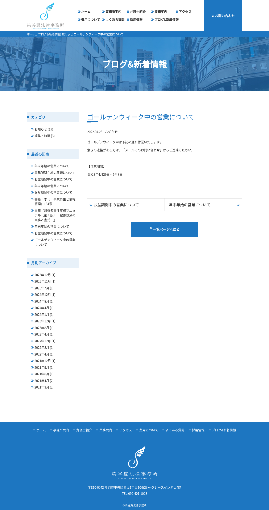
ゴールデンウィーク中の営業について (54, 242)
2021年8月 (44, 374)
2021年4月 (44, 380)
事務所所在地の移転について (54, 172)
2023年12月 (44, 321)
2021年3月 (44, 387)
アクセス (185, 11)
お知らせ (111, 131)
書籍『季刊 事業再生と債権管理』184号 (54, 201)
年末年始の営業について (51, 166)
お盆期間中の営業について (53, 179)
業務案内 (160, 11)
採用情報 (136, 19)
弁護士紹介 (138, 11)
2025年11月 (44, 281)
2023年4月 (44, 334)
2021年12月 (44, 360)
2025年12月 (44, 274)
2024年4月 (44, 307)
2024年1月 (44, 314)
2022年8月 (44, 347)
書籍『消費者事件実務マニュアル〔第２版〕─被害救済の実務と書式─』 (54, 215)
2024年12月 (44, 294)
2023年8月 (44, 327)
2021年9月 (44, 367)
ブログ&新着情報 (166, 19)
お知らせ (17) (43, 129)
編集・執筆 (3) (44, 135)
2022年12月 (44, 341)
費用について (90, 19)
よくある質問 (114, 19)
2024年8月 (44, 301)
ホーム (86, 11)
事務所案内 (113, 11)
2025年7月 (44, 288)
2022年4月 (44, 354)
